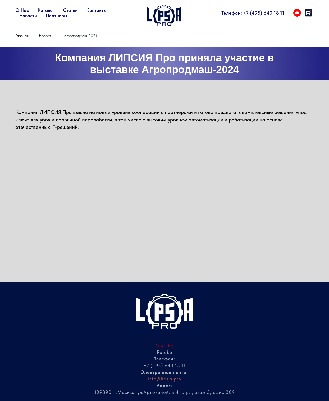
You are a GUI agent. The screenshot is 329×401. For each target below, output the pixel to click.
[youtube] (297, 13)
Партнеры (56, 15)
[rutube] (308, 13)
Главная (22, 35)
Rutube (164, 352)
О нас (22, 10)
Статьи (70, 10)
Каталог (46, 10)
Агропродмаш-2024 (80, 35)
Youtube (164, 345)
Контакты (96, 10)
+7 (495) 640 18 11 (263, 13)
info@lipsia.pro (164, 379)
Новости (28, 15)
